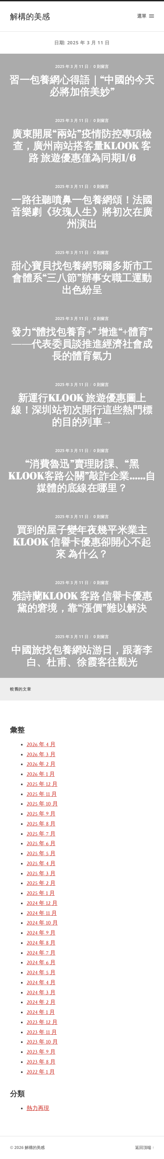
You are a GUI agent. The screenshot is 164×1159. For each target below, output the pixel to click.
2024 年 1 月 (41, 1012)
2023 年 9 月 (41, 1052)
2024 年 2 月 (41, 1002)
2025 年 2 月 (41, 883)
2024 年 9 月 (41, 933)
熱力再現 (38, 1108)
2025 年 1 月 (41, 893)
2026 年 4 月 (41, 744)
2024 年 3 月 (41, 992)
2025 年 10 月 (42, 804)
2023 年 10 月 (42, 1042)
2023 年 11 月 (42, 1032)
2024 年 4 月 (41, 982)
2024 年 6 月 (41, 962)
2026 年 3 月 (41, 754)
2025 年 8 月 (41, 824)
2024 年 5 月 (41, 972)
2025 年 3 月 (41, 873)
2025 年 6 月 (41, 843)
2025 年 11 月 (42, 794)
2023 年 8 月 (41, 1062)
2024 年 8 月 (41, 943)
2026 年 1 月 (41, 774)
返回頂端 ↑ (144, 1147)
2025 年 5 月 (41, 853)
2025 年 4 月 (41, 863)
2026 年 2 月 (41, 764)
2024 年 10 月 (42, 923)
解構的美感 (30, 16)
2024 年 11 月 (42, 913)
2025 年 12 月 (42, 784)
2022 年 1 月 (41, 1072)
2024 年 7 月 (41, 953)
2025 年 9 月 (41, 814)
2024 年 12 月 (42, 903)
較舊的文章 (20, 689)
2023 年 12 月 (42, 1022)
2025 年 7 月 (41, 834)
